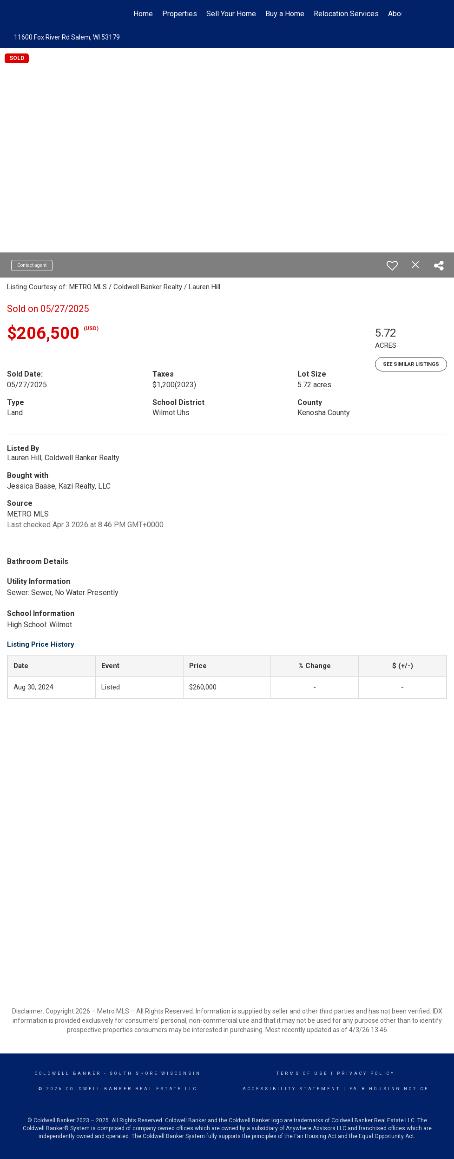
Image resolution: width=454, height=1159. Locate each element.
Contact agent (31, 265)
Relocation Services (346, 13)
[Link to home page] (58, 14)
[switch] (392, 265)
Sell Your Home (231, 13)
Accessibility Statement (292, 1088)
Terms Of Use (302, 1073)
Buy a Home (284, 13)
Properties (179, 13)
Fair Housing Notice (389, 1088)
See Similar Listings (411, 364)
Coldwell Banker (68, 1073)
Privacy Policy (366, 1073)
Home (143, 13)
